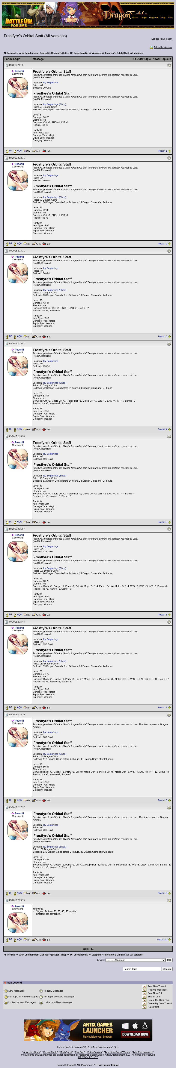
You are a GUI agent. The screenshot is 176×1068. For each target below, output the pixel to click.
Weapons (96, 53)
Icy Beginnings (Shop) (54, 104)
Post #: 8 (162, 800)
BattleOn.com (94, 1052)
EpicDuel (79, 1052)
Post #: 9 (162, 893)
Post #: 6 (162, 615)
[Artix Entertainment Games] (33, 53)
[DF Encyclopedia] (78, 53)
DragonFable (50, 1052)
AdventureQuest (32, 1052)
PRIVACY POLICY (88, 1057)
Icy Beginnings (51, 82)
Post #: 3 (162, 336)
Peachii (19, 71)
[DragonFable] (58, 53)
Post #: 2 (162, 243)
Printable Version (160, 47)
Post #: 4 (162, 429)
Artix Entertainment (143, 1052)
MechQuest (66, 1052)
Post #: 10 (161, 939)
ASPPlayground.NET (88, 1065)
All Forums (9, 53)
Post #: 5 (162, 522)
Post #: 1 (162, 150)
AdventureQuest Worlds (117, 1052)
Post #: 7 (162, 707)
